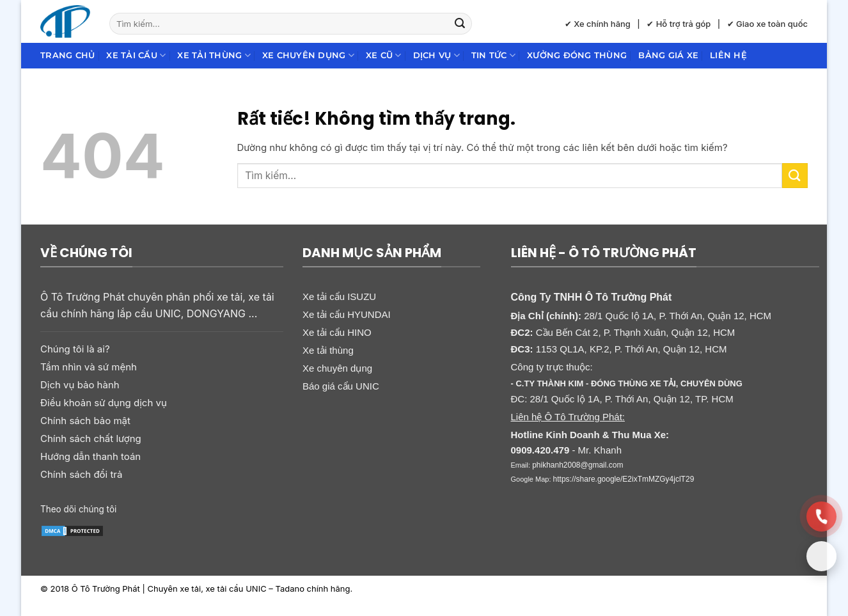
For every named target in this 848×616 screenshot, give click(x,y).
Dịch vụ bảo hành (80, 385)
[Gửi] (460, 24)
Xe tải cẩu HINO (337, 332)
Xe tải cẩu (136, 55)
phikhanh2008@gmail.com (577, 465)
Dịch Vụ (436, 55)
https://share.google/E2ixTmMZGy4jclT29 (624, 479)
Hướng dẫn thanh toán (90, 456)
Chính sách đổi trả (81, 474)
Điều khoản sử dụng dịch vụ (103, 403)
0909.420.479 (540, 450)
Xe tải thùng (214, 55)
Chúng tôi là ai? (75, 349)
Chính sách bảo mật (85, 421)
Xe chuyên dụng (308, 55)
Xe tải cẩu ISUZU (339, 296)
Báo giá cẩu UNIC (340, 386)
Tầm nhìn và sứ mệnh (88, 367)
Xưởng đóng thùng (577, 55)
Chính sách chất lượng (90, 438)
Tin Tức (493, 55)
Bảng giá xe (668, 55)
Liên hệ (728, 55)
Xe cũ (384, 55)
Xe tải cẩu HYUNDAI (346, 314)
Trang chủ (67, 55)
